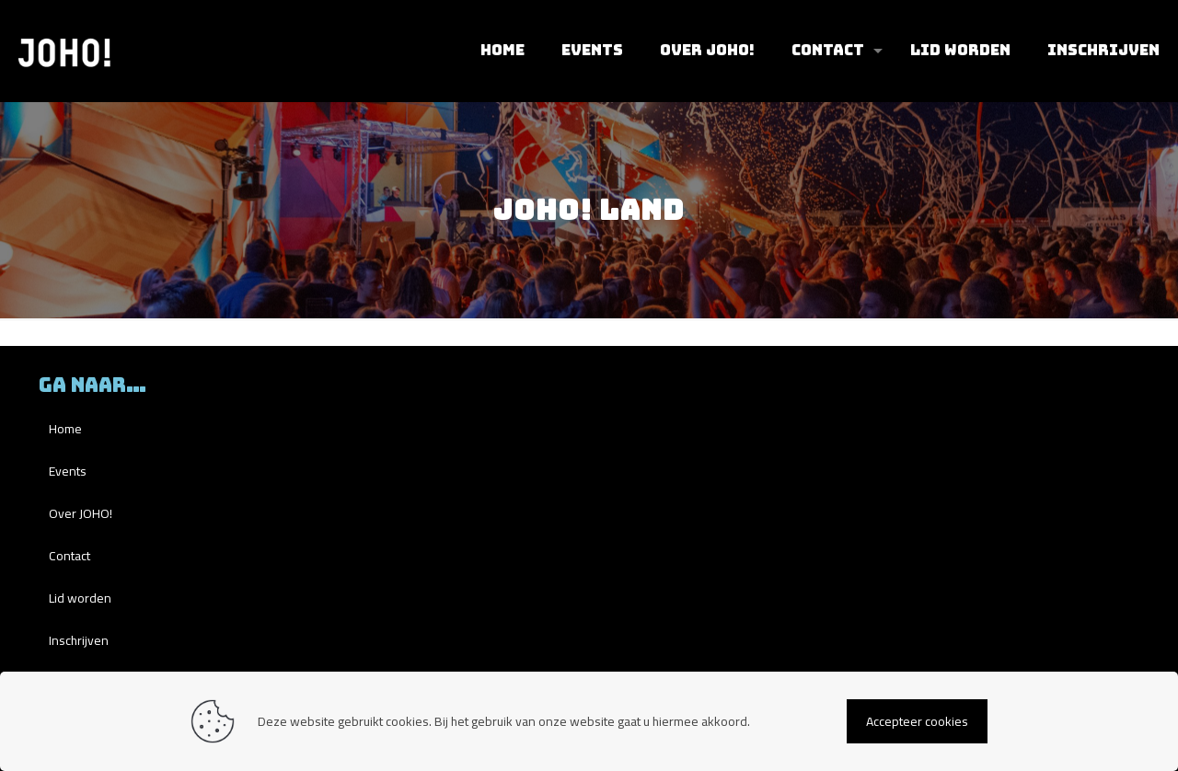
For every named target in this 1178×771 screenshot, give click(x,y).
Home (65, 429)
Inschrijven (79, 640)
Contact (69, 556)
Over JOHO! (80, 513)
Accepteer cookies (917, 721)
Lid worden (80, 598)
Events (68, 471)
